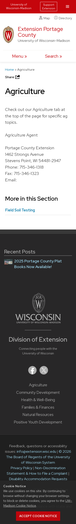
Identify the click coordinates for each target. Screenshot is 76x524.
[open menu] (19, 56)
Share (13, 77)
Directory (63, 18)
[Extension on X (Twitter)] (44, 373)
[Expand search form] (53, 56)
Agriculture (38, 385)
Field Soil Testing (20, 210)
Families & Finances (38, 407)
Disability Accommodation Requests (38, 478)
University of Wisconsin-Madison (18, 6)
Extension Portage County (40, 31)
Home (9, 69)
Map (44, 18)
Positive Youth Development (38, 422)
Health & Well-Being (38, 399)
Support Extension (48, 6)
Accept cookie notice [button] (38, 516)
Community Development (38, 392)
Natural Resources (38, 414)
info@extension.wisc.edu (36, 451)
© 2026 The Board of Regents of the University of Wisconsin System (38, 457)
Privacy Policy (21, 468)
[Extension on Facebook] (32, 373)
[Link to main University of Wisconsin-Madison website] (38, 322)
